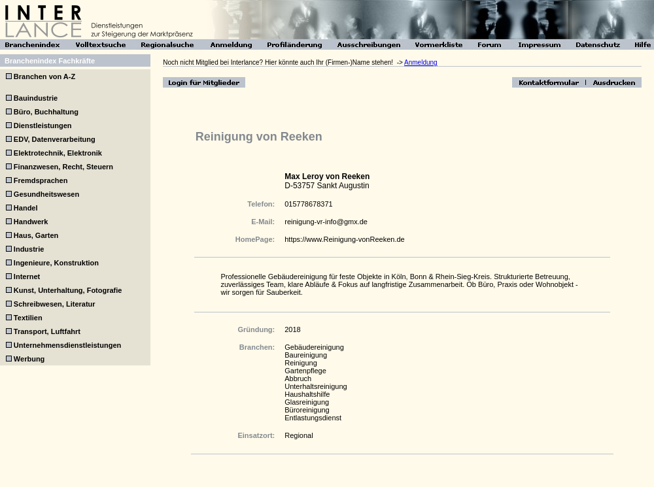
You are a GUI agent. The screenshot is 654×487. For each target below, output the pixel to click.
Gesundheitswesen (46, 194)
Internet (27, 276)
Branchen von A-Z (43, 76)
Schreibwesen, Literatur (54, 304)
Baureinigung (305, 355)
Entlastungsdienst (312, 418)
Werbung (29, 359)
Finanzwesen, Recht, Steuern (63, 167)
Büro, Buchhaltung (46, 112)
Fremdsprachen (41, 180)
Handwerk (31, 222)
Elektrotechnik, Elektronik (58, 153)
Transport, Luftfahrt (47, 331)
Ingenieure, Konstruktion (56, 263)
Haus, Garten (36, 235)
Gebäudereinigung (314, 347)
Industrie (29, 249)
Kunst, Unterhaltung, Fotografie (68, 290)
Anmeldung (421, 62)
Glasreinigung (306, 402)
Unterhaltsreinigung (315, 386)
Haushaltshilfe (307, 394)
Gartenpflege (305, 371)
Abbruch (297, 378)
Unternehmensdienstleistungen (67, 345)
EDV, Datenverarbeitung (54, 139)
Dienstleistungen (43, 125)
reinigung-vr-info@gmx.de (326, 222)
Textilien (28, 318)
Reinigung (300, 363)
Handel (26, 208)
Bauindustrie (36, 98)
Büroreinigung (307, 410)
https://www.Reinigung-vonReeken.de (344, 239)
